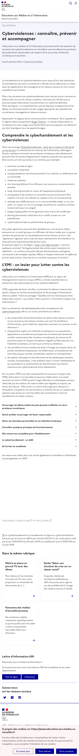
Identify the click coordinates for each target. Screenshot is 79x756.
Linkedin (19, 697)
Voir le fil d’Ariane (9, 25)
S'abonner (30, 676)
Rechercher (70, 3)
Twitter (4, 697)
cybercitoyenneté (11, 311)
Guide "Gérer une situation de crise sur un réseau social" (57, 566)
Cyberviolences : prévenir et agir (15, 520)
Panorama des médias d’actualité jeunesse (17, 609)
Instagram (12, 697)
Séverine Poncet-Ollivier (33, 62)
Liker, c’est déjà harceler (47, 244)
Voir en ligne (11, 676)
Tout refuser (45, 751)
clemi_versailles (42, 520)
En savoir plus (23, 751)
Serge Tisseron (38, 121)
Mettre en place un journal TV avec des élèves (16, 566)
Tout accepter (66, 751)
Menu (75, 3)
